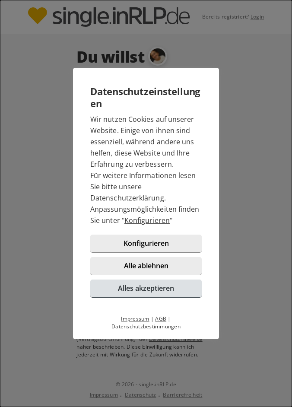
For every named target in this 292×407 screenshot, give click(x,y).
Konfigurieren (147, 220)
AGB (160, 318)
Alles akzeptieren (146, 288)
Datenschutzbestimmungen (146, 326)
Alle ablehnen (146, 265)
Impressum (135, 318)
